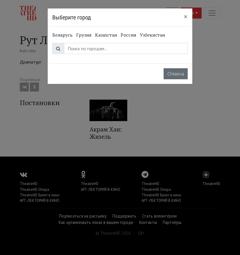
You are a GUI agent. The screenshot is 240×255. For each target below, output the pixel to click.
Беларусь (62, 35)
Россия (128, 35)
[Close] (185, 16)
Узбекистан (152, 35)
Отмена (175, 74)
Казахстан (106, 35)
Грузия (84, 35)
